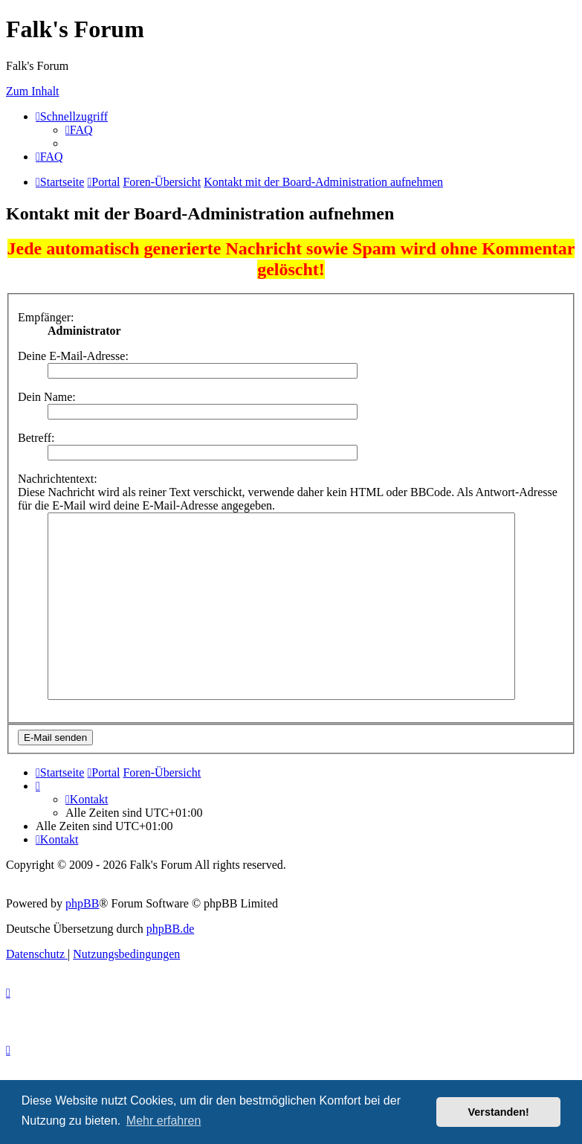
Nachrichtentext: (57, 478)
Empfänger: (46, 317)
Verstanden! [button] (498, 1112)
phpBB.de (170, 928)
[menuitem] (79, 129)
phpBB (82, 903)
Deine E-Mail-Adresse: (73, 356)
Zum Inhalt (32, 91)
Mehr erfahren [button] (163, 1120)
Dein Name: (47, 397)
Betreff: (36, 437)
